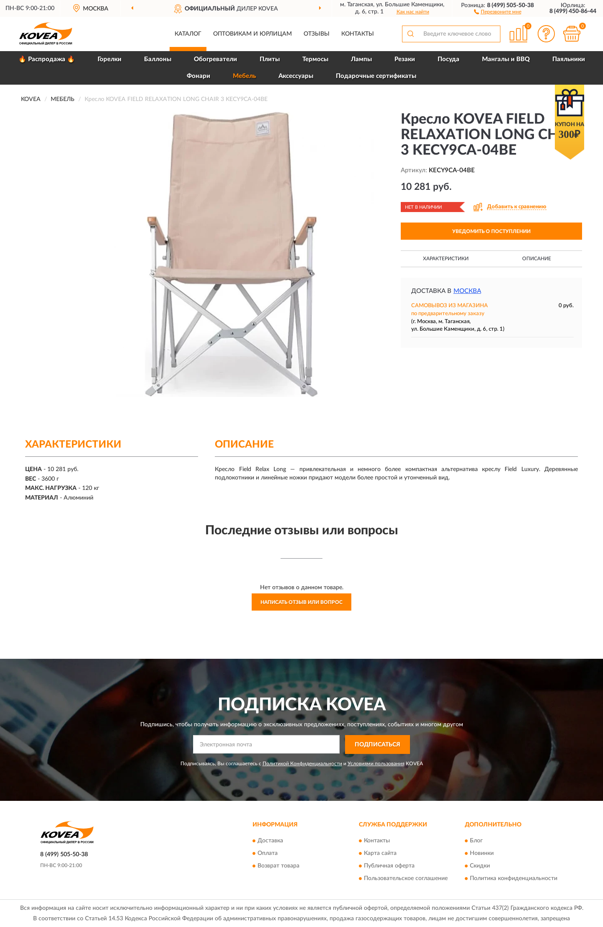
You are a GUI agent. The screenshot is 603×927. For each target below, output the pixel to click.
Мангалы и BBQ (506, 59)
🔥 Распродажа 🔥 (46, 59)
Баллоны (157, 59)
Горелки (109, 59)
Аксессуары (295, 76)
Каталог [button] (188, 34)
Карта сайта (380, 854)
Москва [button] (467, 291)
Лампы (361, 59)
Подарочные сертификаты (376, 76)
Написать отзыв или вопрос (301, 602)
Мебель (244, 76)
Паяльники (568, 59)
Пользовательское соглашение (406, 879)
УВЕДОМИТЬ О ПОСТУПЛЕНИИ (491, 231)
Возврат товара (278, 866)
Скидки (480, 866)
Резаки (404, 59)
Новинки (482, 854)
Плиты (270, 59)
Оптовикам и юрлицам (252, 34)
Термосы (315, 59)
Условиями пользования (376, 763)
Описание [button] (536, 258)
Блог (476, 841)
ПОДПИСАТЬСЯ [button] (377, 745)
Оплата (268, 854)
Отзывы (317, 34)
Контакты (357, 34)
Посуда (448, 59)
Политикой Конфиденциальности (302, 763)
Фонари (198, 76)
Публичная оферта (389, 866)
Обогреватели (215, 59)
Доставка (270, 841)
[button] (497, 11)
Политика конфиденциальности (513, 879)
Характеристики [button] (446, 258)
